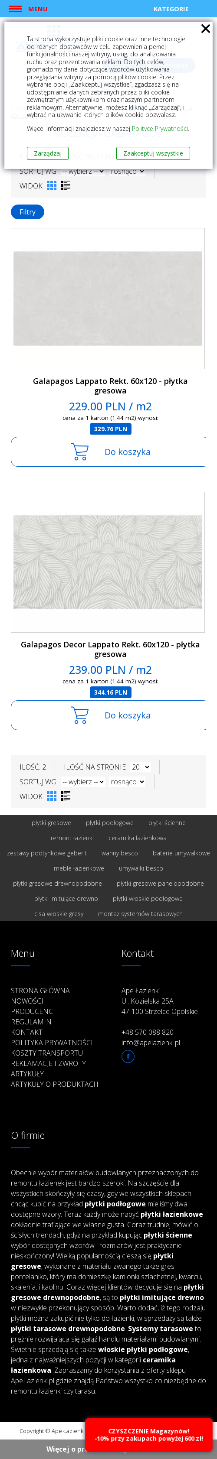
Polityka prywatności (52, 1042)
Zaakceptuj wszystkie (153, 153)
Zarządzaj (48, 153)
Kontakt (27, 1032)
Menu (37, 8)
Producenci (33, 1011)
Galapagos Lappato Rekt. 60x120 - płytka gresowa (110, 386)
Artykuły (27, 1074)
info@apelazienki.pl (151, 1042)
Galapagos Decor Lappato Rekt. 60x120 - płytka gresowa (110, 649)
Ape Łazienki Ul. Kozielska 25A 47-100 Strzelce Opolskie (160, 1001)
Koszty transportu (47, 1053)
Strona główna (40, 990)
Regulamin (31, 1022)
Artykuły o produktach (55, 1084)
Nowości (27, 1001)
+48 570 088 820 (148, 1032)
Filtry (28, 212)
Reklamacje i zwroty (48, 1063)
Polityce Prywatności (160, 128)
